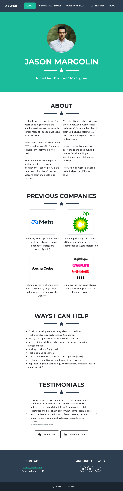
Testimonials (97, 6)
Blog (112, 6)
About (30, 6)
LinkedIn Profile (74, 434)
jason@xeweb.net (32, 467)
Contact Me (46, 434)
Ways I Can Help (75, 6)
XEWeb (11, 6)
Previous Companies (50, 6)
